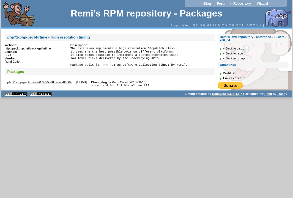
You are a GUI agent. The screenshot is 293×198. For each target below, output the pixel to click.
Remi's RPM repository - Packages (146, 13)
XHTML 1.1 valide (16, 100)
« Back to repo (233, 53)
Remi (268, 99)
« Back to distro (233, 48)
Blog (207, 4)
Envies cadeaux (234, 78)
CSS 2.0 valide (41, 100)
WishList (229, 73)
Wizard (262, 4)
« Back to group (234, 58)
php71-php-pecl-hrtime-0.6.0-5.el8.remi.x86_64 (39, 87)
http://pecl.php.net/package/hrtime (28, 48)
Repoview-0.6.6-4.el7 (227, 99)
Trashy (282, 99)
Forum (222, 4)
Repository (242, 4)
